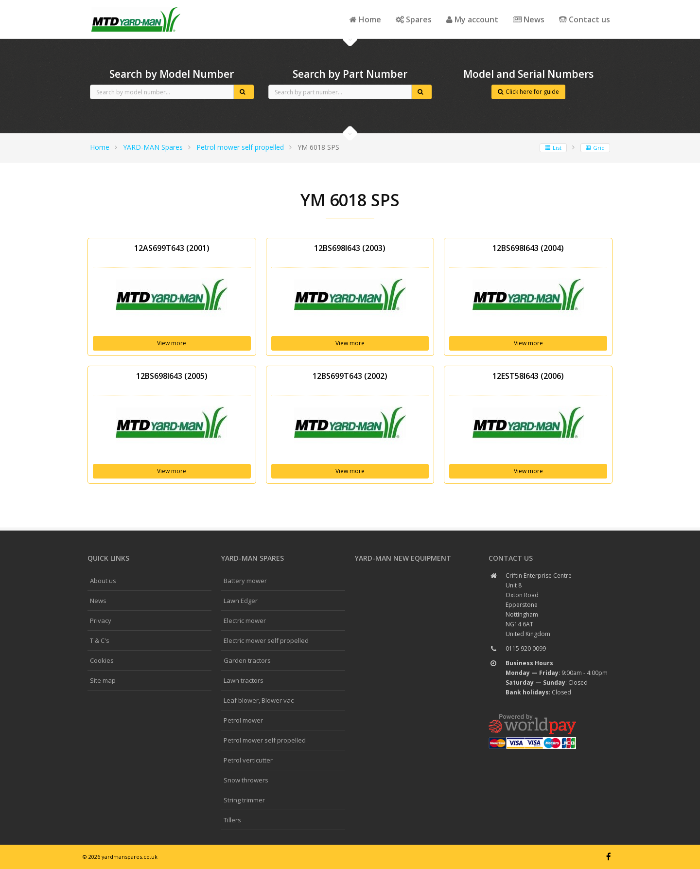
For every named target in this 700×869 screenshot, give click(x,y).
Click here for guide (528, 92)
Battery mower (245, 580)
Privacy (100, 620)
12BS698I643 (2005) (172, 376)
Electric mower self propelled (266, 640)
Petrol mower (243, 720)
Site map (103, 680)
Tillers (232, 820)
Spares (414, 19)
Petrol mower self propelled (240, 147)
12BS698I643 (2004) (528, 248)
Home (365, 19)
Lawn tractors (243, 680)
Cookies (102, 660)
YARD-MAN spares (252, 558)
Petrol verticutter (248, 760)
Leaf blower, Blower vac (259, 700)
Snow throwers (246, 780)
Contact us (584, 19)
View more (171, 343)
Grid (595, 147)
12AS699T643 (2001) (172, 248)
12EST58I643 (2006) (528, 376)
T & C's (99, 640)
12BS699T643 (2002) (350, 376)
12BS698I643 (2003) (349, 248)
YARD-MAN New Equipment (403, 558)
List (553, 147)
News (528, 19)
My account (472, 19)
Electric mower (245, 620)
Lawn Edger (241, 600)
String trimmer (244, 800)
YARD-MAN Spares (153, 147)
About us (103, 580)
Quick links (108, 558)
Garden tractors (247, 660)
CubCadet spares (136, 7)
